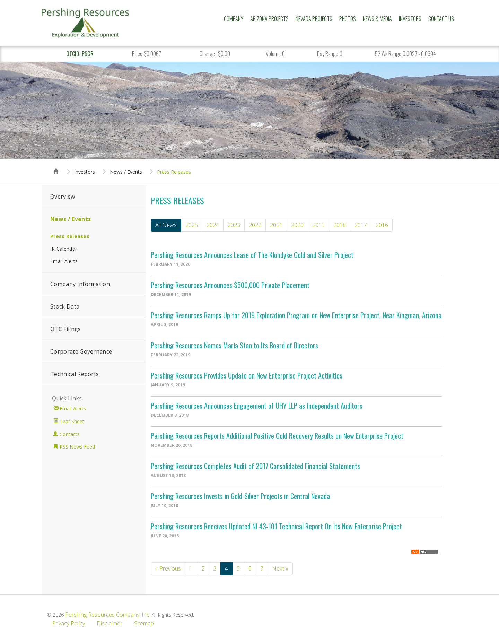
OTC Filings (65, 329)
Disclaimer (109, 623)
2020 (297, 225)
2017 (360, 225)
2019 (318, 225)
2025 (191, 225)
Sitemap (144, 623)
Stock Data (64, 306)
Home (56, 165)
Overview (62, 196)
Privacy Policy (68, 623)
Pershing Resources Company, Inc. (107, 614)
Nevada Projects (314, 19)
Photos (347, 19)
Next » (280, 568)
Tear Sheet (72, 421)
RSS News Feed (77, 446)
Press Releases (174, 172)
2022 (255, 225)
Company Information (80, 284)
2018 (339, 225)
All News (166, 225)
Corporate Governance (81, 351)
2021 (276, 225)
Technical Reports (74, 374)
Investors (410, 19)
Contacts (70, 434)
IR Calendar (63, 248)
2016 (382, 225)
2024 (213, 225)
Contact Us (441, 19)
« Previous (168, 568)
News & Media (377, 19)
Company (233, 19)
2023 (234, 225)
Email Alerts (64, 261)
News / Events (126, 172)
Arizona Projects (269, 19)
